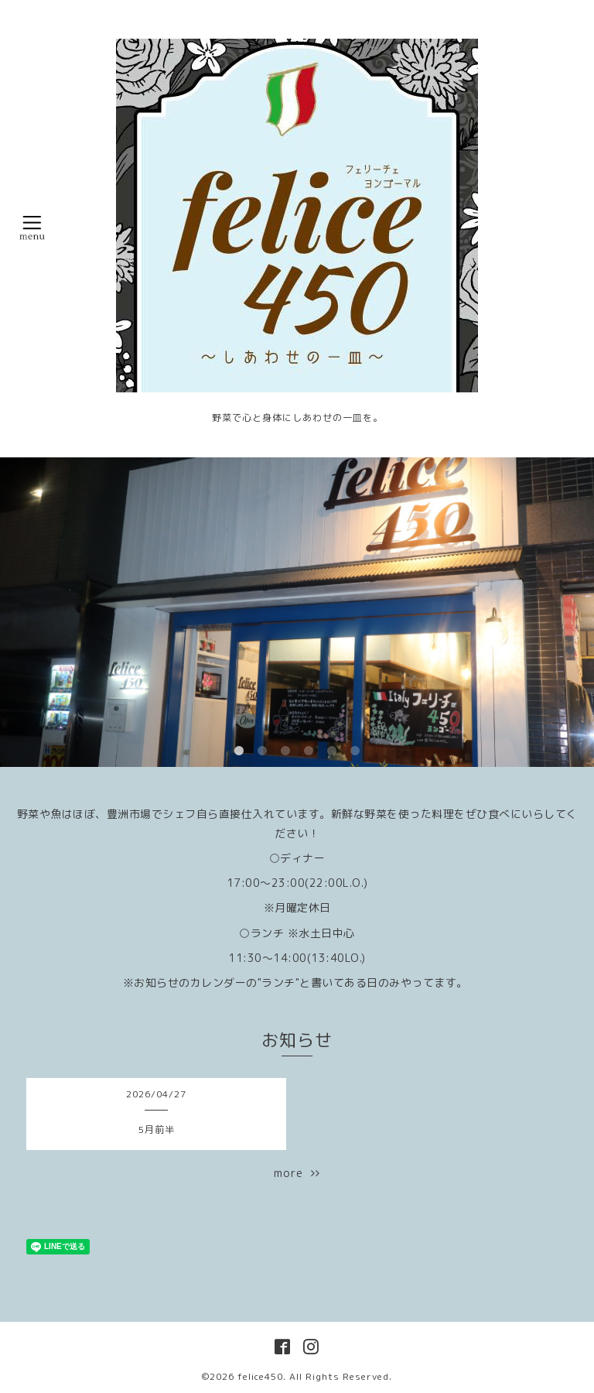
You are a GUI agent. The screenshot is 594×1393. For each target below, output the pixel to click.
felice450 (260, 1376)
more (297, 1172)
